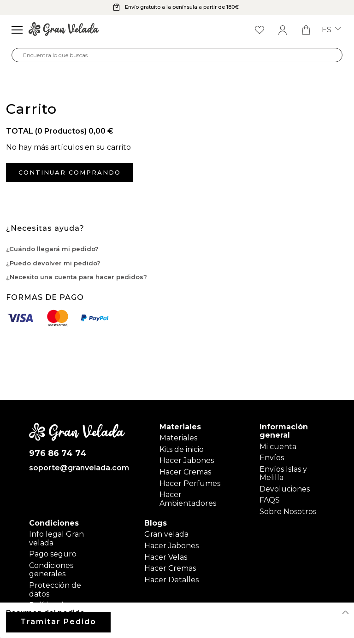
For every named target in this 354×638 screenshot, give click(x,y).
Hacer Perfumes (189, 483)
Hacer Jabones (186, 460)
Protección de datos (55, 589)
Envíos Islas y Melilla (283, 473)
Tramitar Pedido (58, 621)
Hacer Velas (165, 557)
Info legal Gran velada (56, 538)
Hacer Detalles (171, 579)
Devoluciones (285, 489)
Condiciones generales (51, 569)
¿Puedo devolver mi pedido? (53, 263)
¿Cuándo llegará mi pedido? (52, 248)
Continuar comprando (69, 172)
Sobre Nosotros (288, 511)
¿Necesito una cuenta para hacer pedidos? (76, 277)
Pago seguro (53, 554)
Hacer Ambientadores (187, 498)
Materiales (178, 437)
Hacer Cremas (185, 472)
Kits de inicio (181, 449)
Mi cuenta (278, 446)
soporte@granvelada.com (77, 468)
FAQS (270, 500)
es (331, 30)
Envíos (272, 457)
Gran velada (166, 534)
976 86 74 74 (58, 453)
